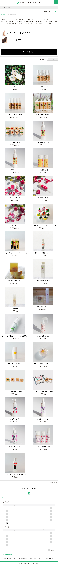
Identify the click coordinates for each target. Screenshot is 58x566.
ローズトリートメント (43, 419)
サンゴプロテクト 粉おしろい (43, 363)
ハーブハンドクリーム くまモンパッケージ (43, 225)
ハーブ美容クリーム (14, 142)
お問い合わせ (49, 559)
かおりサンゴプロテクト (15, 363)
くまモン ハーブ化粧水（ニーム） (43, 253)
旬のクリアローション (43, 280)
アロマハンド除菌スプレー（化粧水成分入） (14, 336)
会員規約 (41, 559)
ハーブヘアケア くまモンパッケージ (15, 474)
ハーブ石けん (15, 87)
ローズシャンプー (15, 419)
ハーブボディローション (43, 114)
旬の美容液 (15, 308)
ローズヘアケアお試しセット (43, 446)
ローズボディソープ (43, 142)
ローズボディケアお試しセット (43, 170)
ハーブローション (43, 87)
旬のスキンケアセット (43, 307)
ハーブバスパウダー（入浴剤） (15, 391)
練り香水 (14, 225)
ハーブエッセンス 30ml (15, 114)
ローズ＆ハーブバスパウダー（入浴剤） (43, 391)
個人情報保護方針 (23, 559)
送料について (33, 559)
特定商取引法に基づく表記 (9, 559)
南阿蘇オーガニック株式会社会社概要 (29, 489)
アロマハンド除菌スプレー (43, 336)
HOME (3, 7)
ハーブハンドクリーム (14, 197)
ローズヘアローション (14, 446)
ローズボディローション (15, 170)
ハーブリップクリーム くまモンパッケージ (14, 253)
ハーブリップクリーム (43, 197)
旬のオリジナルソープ (14, 280)
